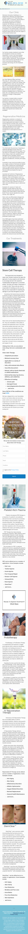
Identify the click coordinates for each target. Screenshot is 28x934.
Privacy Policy (15, 470)
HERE (7, 393)
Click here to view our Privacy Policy (17, 913)
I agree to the (14, 470)
